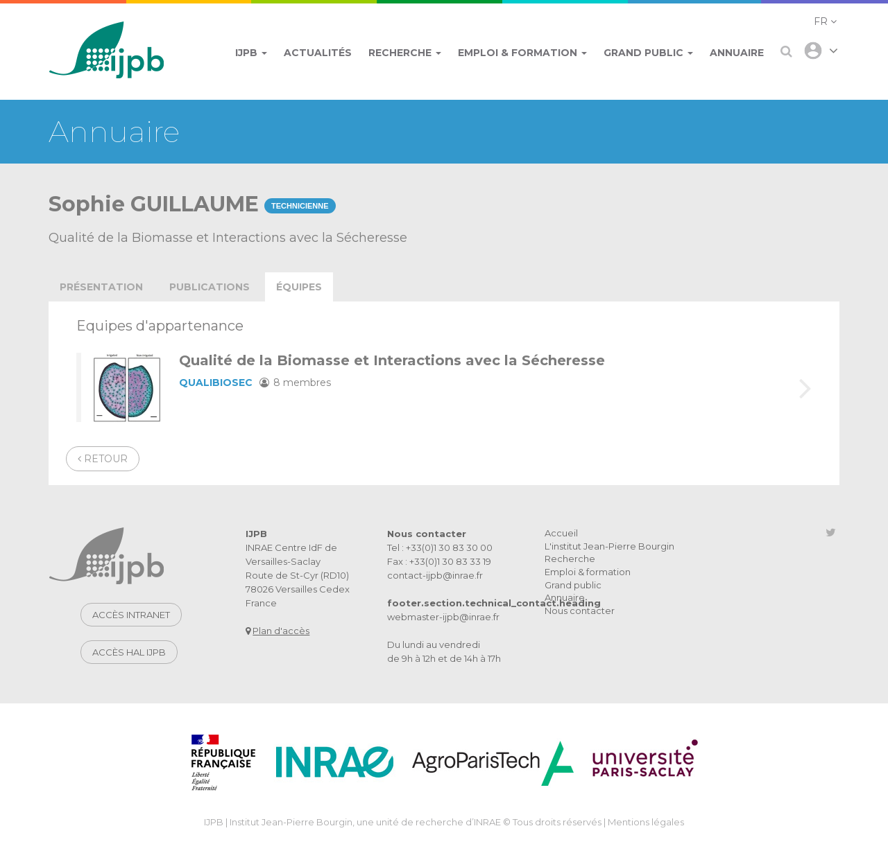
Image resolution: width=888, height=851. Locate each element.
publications (209, 287)
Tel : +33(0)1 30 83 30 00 (440, 547)
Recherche (570, 558)
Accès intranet (131, 614)
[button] (825, 21)
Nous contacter (580, 610)
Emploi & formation (588, 571)
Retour (103, 459)
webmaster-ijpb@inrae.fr (443, 616)
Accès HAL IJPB (129, 652)
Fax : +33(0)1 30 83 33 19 (439, 561)
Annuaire (565, 597)
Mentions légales (646, 821)
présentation (101, 287)
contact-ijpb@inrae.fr (435, 575)
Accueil (561, 532)
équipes (299, 287)
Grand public (573, 584)
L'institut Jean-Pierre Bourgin (609, 546)
